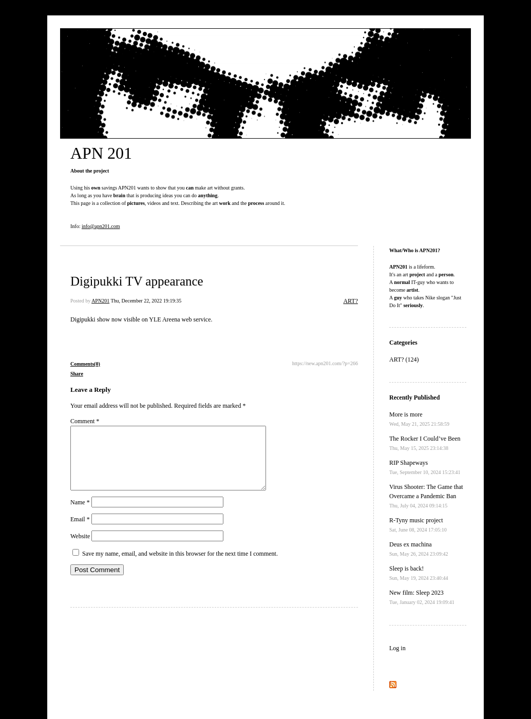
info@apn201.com (101, 226)
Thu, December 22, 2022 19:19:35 (145, 301)
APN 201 (101, 153)
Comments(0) (85, 364)
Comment (84, 421)
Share (76, 373)
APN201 (100, 301)
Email (80, 531)
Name (80, 514)
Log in (397, 648)
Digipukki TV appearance (136, 281)
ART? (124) (404, 359)
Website (80, 548)
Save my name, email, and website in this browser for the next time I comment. (180, 566)
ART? (350, 301)
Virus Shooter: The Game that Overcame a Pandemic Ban (426, 495)
